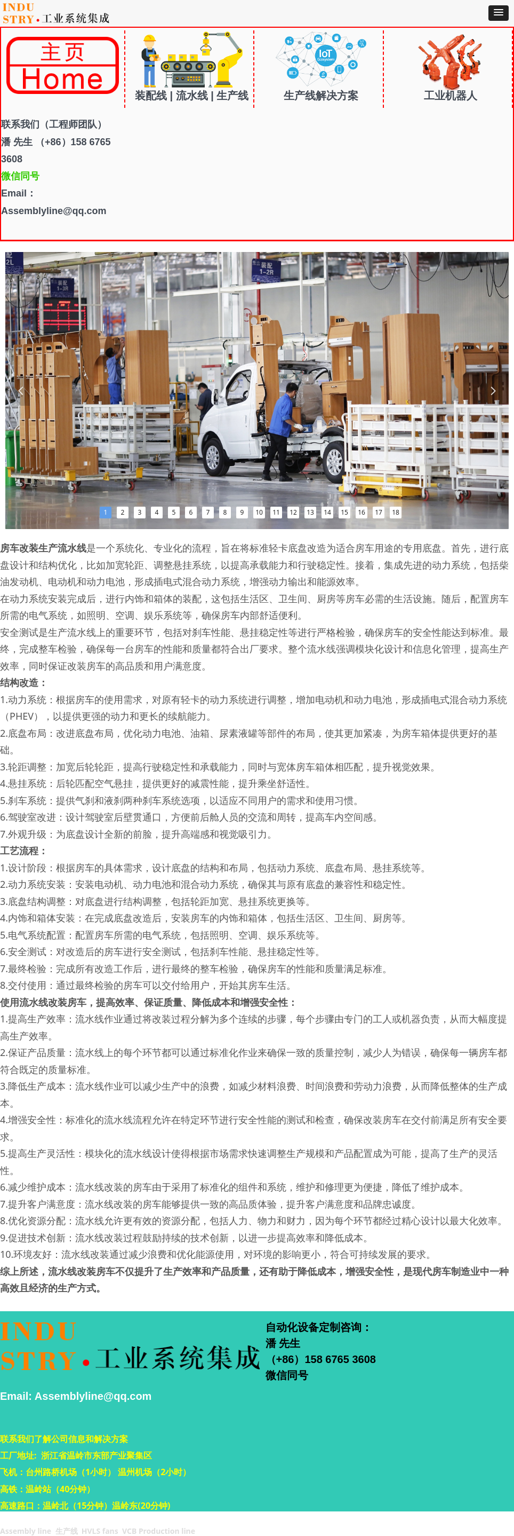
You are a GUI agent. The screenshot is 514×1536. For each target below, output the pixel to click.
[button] (498, 13)
